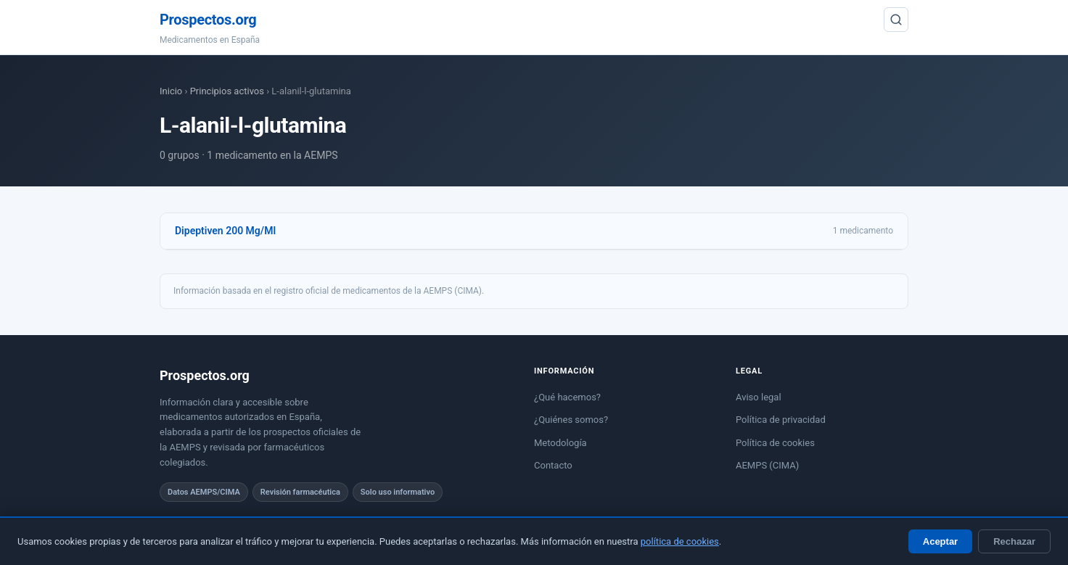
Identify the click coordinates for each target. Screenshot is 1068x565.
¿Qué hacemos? (567, 397)
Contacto (553, 465)
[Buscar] (896, 19)
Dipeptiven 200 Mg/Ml (225, 230)
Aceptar (940, 541)
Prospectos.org (208, 19)
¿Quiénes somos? (571, 419)
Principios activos (227, 91)
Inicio (171, 91)
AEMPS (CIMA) (767, 465)
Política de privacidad (781, 419)
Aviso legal (758, 397)
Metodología (560, 442)
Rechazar (1014, 541)
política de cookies (680, 541)
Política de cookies (775, 442)
